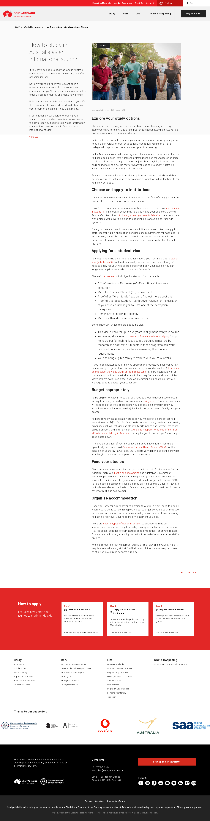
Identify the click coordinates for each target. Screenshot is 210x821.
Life (138, 13)
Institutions (19, 664)
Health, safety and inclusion (120, 676)
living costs (150, 401)
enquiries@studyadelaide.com (108, 770)
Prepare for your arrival (171, 609)
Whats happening (32, 27)
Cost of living (113, 685)
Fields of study (20, 672)
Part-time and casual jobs (72, 672)
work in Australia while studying (149, 336)
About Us (139, 3)
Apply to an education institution (124, 611)
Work (125, 13)
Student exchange (22, 685)
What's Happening (160, 13)
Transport (112, 697)
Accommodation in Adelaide (120, 668)
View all (33, 137)
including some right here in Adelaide (140, 215)
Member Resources (123, 3)
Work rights (66, 676)
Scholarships (20, 668)
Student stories (114, 680)
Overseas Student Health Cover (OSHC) (144, 447)
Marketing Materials (101, 3)
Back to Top (188, 572)
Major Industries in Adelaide (74, 664)
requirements (110, 276)
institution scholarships (126, 473)
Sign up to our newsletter (167, 762)
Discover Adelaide (115, 664)
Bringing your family (116, 693)
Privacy (88, 801)
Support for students (23, 676)
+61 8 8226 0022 (100, 766)
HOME (17, 27)
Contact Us (150, 3)
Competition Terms (116, 801)
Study (112, 13)
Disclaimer (99, 801)
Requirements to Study (24, 680)
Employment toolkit (69, 685)
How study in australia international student (66, 27)
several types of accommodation (122, 523)
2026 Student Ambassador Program (170, 664)
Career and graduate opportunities (77, 668)
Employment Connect (70, 680)
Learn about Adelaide (79, 609)
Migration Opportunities (118, 689)
